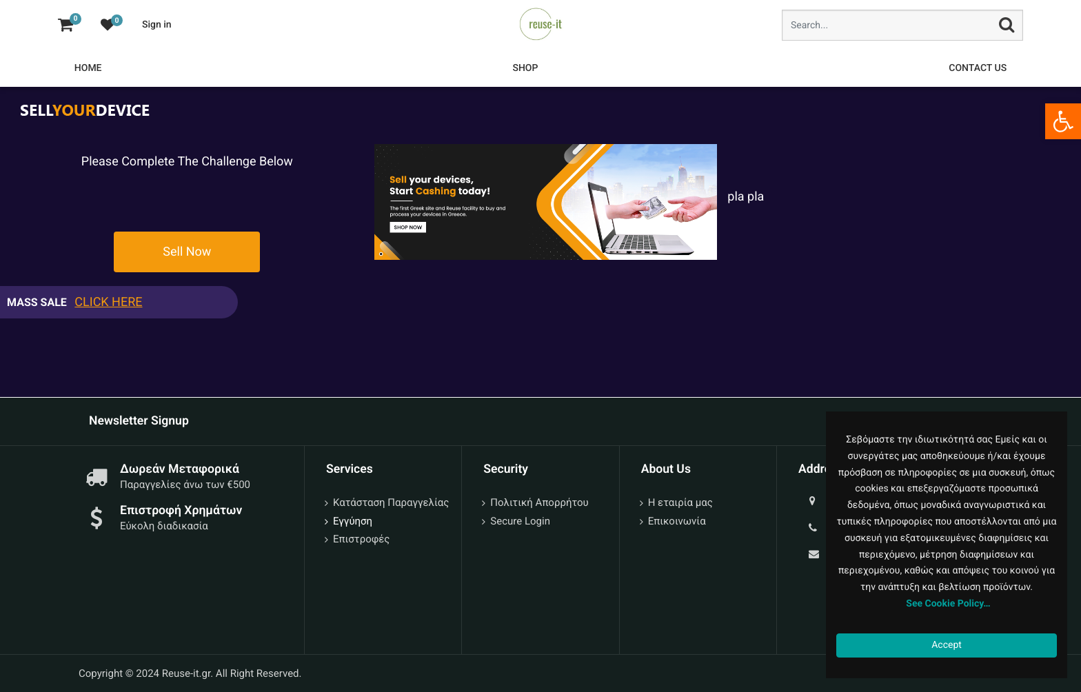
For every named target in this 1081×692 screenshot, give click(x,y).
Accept (946, 645)
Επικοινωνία (677, 521)
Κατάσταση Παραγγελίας (391, 502)
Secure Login (520, 521)
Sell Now (187, 252)
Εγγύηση (352, 521)
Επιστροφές (361, 539)
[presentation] (183, 198)
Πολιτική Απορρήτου (539, 502)
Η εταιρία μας (680, 502)
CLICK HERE (108, 302)
